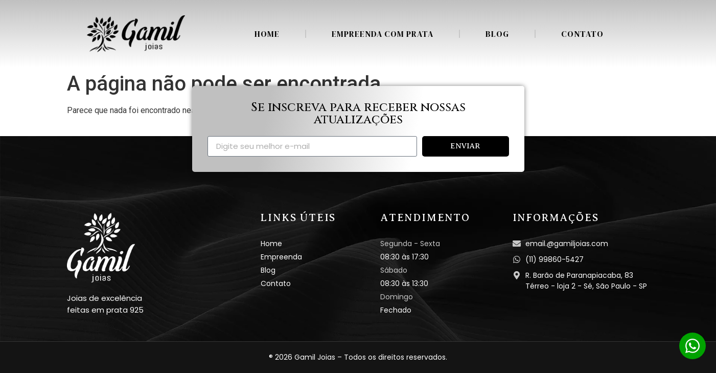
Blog (497, 33)
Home (267, 33)
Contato (582, 33)
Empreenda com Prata (382, 33)
